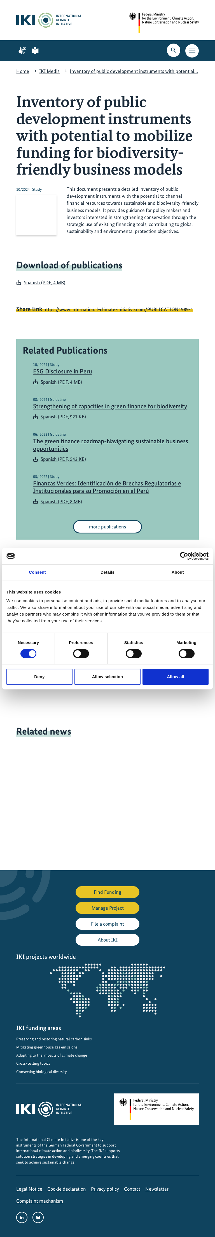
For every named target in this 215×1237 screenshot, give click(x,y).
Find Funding (107, 892)
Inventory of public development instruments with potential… (134, 71)
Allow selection (107, 676)
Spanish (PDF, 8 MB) (61, 501)
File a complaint (107, 924)
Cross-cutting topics (33, 1063)
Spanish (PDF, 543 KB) (63, 459)
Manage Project (108, 908)
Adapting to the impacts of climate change (51, 1055)
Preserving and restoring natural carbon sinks (54, 1038)
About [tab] (178, 572)
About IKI (108, 940)
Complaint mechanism (39, 1201)
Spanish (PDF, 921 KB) (63, 417)
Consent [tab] (37, 572)
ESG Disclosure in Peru (62, 371)
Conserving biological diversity (41, 1071)
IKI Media (49, 71)
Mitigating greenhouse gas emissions (47, 1047)
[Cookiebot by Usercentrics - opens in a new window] (184, 556)
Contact (132, 1189)
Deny (39, 676)
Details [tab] (107, 572)
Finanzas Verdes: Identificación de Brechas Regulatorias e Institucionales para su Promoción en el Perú (107, 487)
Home (22, 71)
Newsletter (157, 1189)
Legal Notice (29, 1189)
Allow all (175, 676)
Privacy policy (105, 1189)
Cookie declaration (66, 1189)
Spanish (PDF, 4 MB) (44, 282)
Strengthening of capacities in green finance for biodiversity (110, 406)
